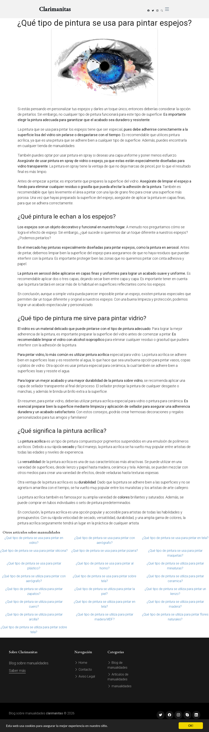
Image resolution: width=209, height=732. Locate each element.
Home (81, 663)
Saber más (17, 670)
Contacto (83, 669)
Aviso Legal (85, 676)
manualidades (119, 686)
